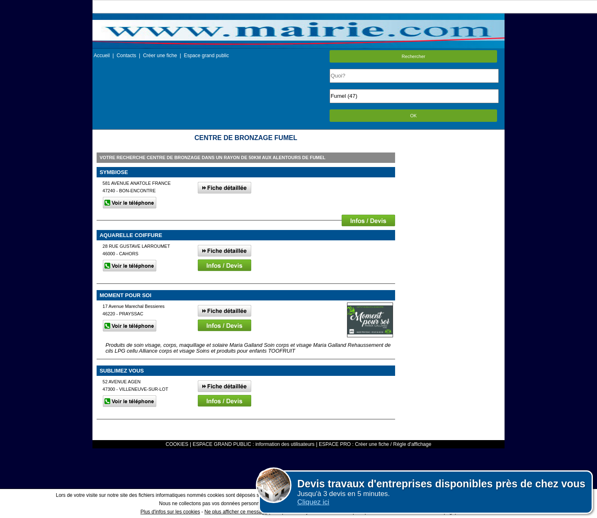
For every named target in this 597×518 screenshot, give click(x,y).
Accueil (102, 55)
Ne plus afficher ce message (235, 512)
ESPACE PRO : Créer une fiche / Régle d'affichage (375, 444)
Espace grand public (206, 55)
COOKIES (177, 444)
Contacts (126, 55)
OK (413, 115)
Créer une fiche (160, 55)
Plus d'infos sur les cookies (170, 512)
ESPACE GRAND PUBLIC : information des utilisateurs (254, 444)
